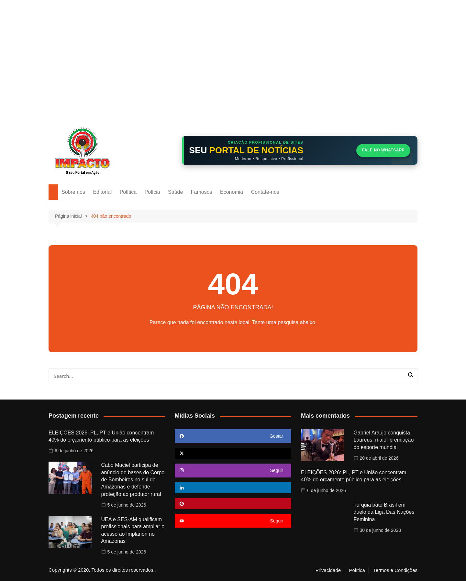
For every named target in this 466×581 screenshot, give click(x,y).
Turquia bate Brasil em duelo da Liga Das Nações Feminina (384, 512)
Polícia (152, 192)
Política (128, 192)
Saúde (175, 192)
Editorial (102, 192)
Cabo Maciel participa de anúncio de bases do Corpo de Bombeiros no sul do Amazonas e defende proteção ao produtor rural (133, 479)
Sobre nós (73, 192)
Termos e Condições (395, 570)
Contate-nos (265, 192)
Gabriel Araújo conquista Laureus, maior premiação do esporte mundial (384, 440)
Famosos (201, 192)
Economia (231, 192)
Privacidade (328, 570)
